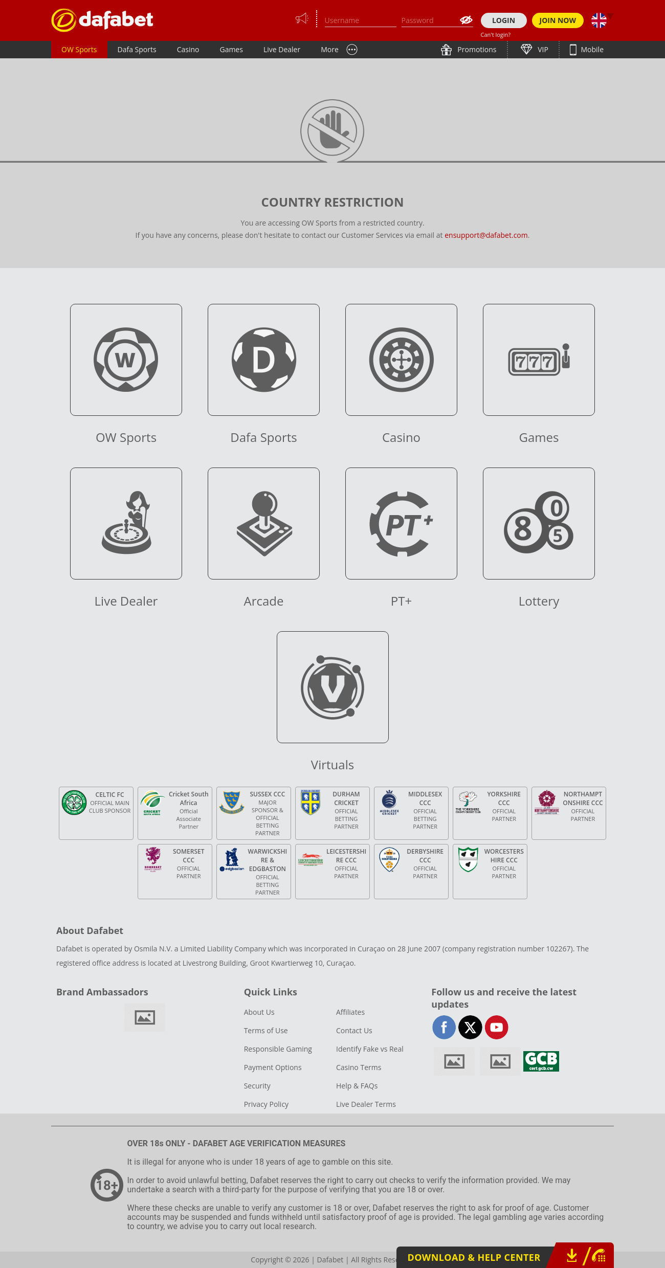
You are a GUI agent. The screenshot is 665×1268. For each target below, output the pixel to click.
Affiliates (350, 1012)
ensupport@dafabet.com (486, 235)
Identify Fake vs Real (370, 1049)
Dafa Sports (137, 49)
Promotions (476, 49)
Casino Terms (358, 1067)
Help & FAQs (357, 1086)
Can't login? (496, 34)
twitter (470, 1027)
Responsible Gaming (278, 1049)
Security (257, 1086)
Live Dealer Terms (366, 1104)
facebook (444, 1027)
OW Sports (79, 49)
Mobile (591, 49)
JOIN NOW (558, 20)
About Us (259, 1012)
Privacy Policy (266, 1104)
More (330, 49)
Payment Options (273, 1067)
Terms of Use (266, 1030)
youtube (496, 1027)
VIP (542, 49)
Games (230, 49)
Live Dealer (281, 49)
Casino (188, 49)
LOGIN (503, 20)
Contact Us (354, 1030)
